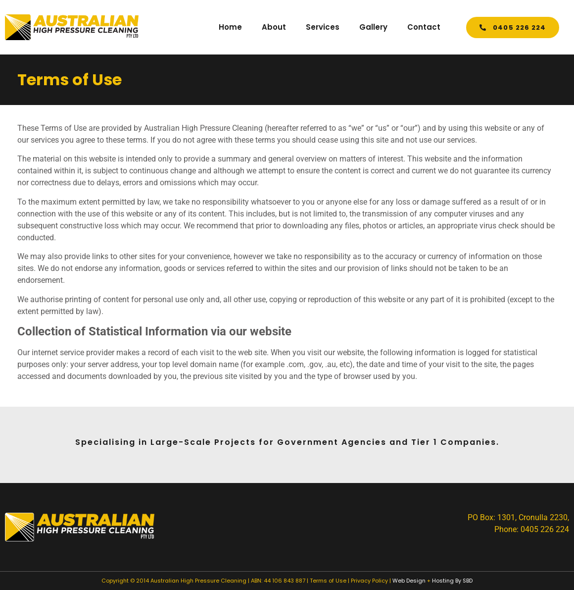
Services (322, 27)
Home (230, 27)
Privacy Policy (369, 581)
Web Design (409, 581)
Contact (423, 27)
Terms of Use (328, 581)
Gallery (373, 27)
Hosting (443, 581)
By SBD (464, 581)
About (274, 27)
